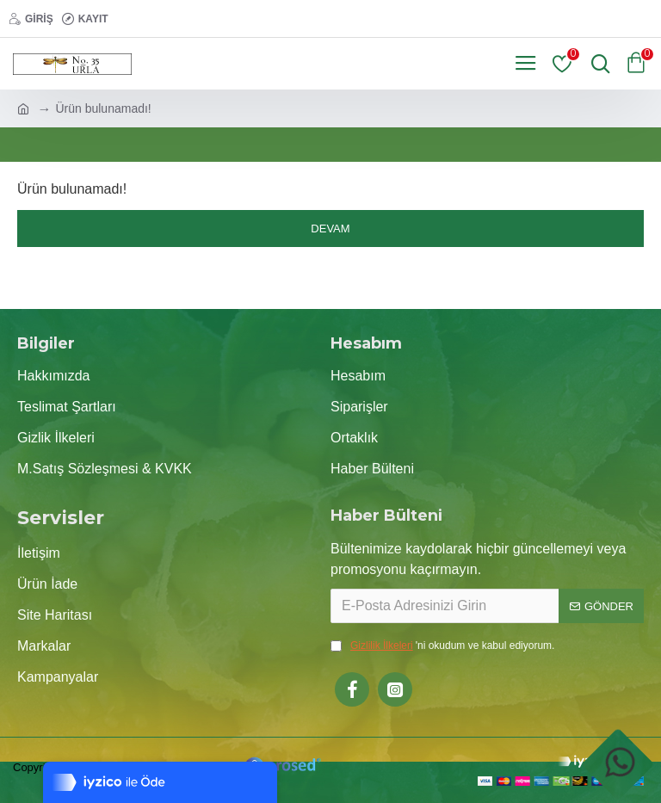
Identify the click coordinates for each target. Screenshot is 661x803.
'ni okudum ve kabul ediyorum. (442, 645)
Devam (330, 228)
